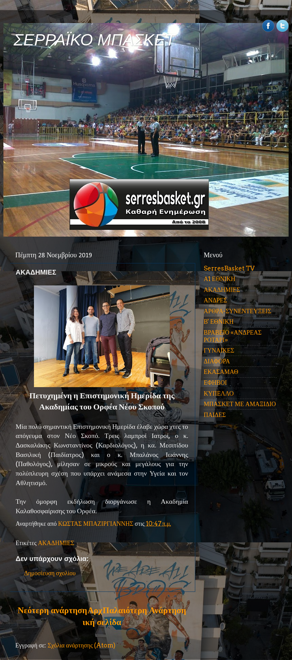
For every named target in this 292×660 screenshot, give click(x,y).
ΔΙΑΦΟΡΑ (217, 361)
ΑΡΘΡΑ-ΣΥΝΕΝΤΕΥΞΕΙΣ (237, 311)
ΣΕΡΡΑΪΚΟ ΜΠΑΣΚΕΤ (94, 40)
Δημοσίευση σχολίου (50, 573)
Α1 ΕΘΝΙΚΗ (219, 278)
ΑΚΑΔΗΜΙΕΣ (56, 542)
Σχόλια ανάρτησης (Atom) (81, 645)
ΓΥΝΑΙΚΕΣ (219, 350)
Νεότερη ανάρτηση (52, 610)
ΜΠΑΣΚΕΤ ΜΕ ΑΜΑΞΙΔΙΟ (240, 403)
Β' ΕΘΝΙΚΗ (219, 321)
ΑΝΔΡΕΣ (215, 300)
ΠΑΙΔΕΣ (215, 414)
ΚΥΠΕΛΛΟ (219, 393)
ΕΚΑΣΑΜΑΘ (221, 371)
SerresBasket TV (229, 268)
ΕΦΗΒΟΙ (215, 382)
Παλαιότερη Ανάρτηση (144, 610)
